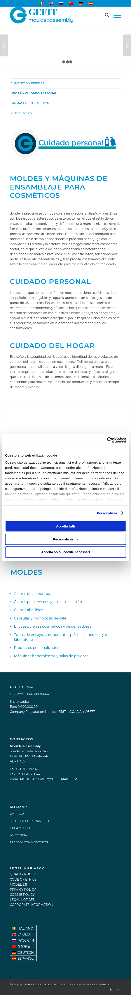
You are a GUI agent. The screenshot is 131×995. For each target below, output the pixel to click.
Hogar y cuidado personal (33, 93)
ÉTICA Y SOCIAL (21, 828)
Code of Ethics (23, 879)
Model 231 (18, 885)
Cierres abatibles (28, 610)
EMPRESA (17, 813)
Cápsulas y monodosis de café (40, 618)
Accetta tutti (65, 526)
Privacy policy (23, 890)
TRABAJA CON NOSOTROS (29, 842)
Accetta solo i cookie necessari (65, 552)
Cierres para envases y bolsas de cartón (48, 602)
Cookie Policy (22, 895)
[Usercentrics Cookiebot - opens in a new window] (107, 440)
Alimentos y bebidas (27, 83)
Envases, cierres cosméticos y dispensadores (52, 626)
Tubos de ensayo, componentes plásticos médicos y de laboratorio (62, 637)
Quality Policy (23, 874)
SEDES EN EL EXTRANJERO (29, 821)
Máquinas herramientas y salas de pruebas (51, 656)
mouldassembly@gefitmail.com (48, 779)
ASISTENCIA (18, 835)
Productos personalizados (36, 648)
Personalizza (107, 513)
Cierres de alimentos (32, 594)
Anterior (4, 45)
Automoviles (21, 113)
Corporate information (31, 905)
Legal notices (22, 900)
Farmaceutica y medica (29, 103)
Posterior (127, 45)
